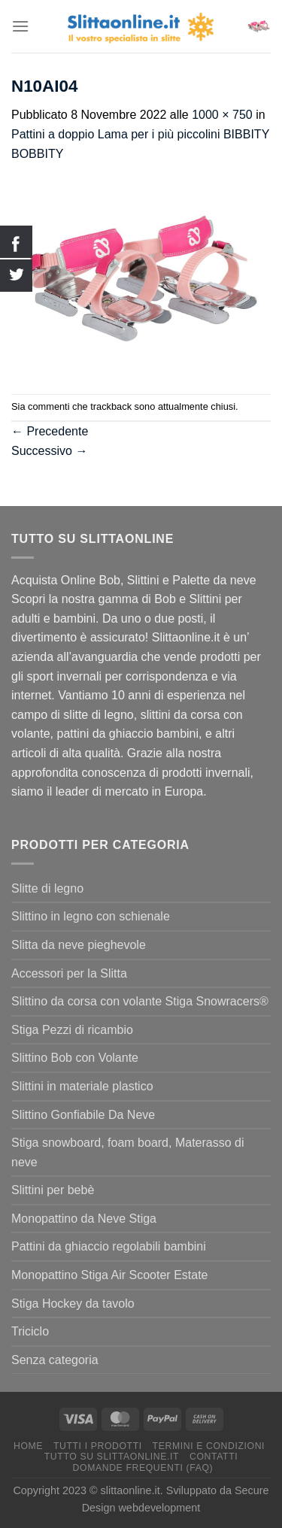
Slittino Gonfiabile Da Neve (83, 1114)
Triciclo (30, 1331)
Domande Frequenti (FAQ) (143, 1468)
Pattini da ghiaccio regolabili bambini (108, 1246)
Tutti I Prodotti (97, 1446)
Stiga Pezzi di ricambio (72, 1029)
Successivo (49, 450)
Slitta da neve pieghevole (78, 944)
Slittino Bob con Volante (74, 1057)
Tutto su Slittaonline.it (111, 1456)
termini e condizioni (209, 1446)
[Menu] (20, 26)
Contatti (214, 1456)
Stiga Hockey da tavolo (73, 1303)
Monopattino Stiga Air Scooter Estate (109, 1275)
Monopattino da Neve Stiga (83, 1218)
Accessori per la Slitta (69, 973)
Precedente (49, 431)
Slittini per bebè (52, 1190)
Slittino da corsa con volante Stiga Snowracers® (139, 1001)
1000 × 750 (222, 114)
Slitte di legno (47, 888)
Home (28, 1446)
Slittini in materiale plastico (82, 1086)
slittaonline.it (130, 1490)
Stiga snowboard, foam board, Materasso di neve (127, 1152)
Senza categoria (55, 1360)
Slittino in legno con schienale (90, 916)
